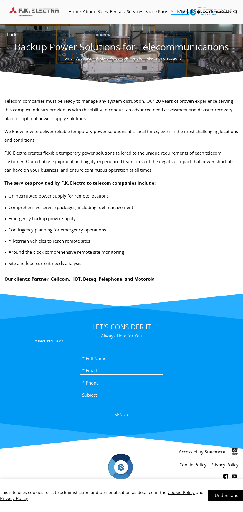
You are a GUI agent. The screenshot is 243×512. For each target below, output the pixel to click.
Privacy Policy (14, 498)
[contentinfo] (121, 476)
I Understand (225, 495)
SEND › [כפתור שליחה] (121, 414)
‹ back (10, 34)
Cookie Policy (181, 492)
